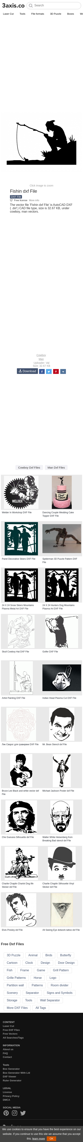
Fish (9, 970)
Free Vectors (10, 1033)
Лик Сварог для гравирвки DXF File (20, 744)
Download (27, 371)
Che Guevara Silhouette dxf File (18, 837)
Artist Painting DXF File (13, 698)
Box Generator (11, 1068)
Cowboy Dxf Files (29, 467)
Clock (29, 962)
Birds (48, 955)
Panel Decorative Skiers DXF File (18, 559)
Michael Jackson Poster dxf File (58, 791)
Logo (53, 977)
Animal (33, 955)
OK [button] (51, 1138)
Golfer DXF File (50, 651)
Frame (24, 970)
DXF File (16, 196)
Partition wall (15, 985)
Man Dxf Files (56, 467)
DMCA (6, 1099)
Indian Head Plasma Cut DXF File (59, 698)
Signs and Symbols (59, 992)
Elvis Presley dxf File (12, 930)
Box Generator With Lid (16, 1072)
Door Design (66, 962)
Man (41, 359)
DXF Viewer (9, 1076)
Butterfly (65, 955)
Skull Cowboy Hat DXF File (15, 651)
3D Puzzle (55, 13)
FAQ (5, 1053)
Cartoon (12, 962)
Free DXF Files (11, 1030)
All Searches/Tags (13, 1037)
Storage (12, 1000)
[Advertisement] (41, 59)
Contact (7, 1057)
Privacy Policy (11, 1096)
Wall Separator (50, 1000)
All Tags (40, 1007)
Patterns (37, 985)
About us (8, 1049)
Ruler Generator (12, 1080)
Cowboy (41, 355)
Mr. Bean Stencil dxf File (54, 744)
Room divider (59, 985)
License (7, 1092)
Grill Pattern (61, 970)
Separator (32, 992)
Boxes (70, 13)
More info (34, 200)
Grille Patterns (16, 977)
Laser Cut (8, 13)
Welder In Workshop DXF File (17, 512)
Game (41, 970)
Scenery (12, 992)
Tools (22, 13)
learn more (38, 1138)
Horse (38, 977)
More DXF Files (17, 1007)
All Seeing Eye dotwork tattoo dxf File (61, 930)
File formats (37, 13)
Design (45, 962)
